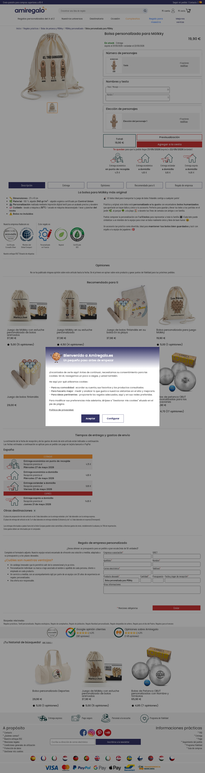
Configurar (113, 418)
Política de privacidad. (61, 410)
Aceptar (90, 418)
